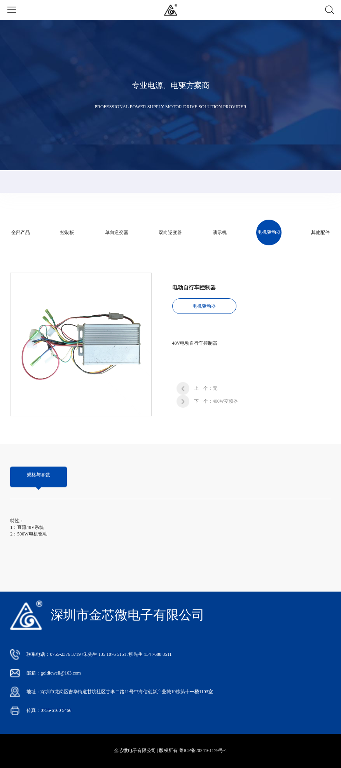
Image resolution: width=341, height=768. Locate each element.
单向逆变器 (116, 232)
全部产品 (20, 232)
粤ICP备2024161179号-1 (203, 750)
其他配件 (320, 232)
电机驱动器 (269, 232)
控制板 (67, 232)
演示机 (220, 232)
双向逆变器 (170, 232)
